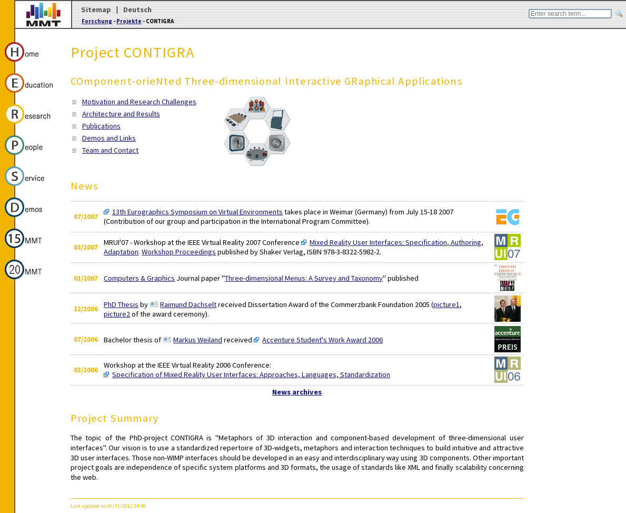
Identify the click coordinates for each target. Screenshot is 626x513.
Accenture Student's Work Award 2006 (322, 339)
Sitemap (96, 9)
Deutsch (137, 9)
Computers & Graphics (139, 278)
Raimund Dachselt (188, 304)
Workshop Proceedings (179, 251)
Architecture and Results (121, 114)
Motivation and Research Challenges (139, 101)
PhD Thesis (121, 304)
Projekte (129, 21)
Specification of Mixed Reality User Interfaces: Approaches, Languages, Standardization (251, 374)
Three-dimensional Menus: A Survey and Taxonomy (304, 278)
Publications (101, 126)
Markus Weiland (197, 339)
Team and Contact (110, 150)
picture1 (446, 304)
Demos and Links (109, 138)
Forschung (97, 21)
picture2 (117, 314)
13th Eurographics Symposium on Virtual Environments (197, 211)
